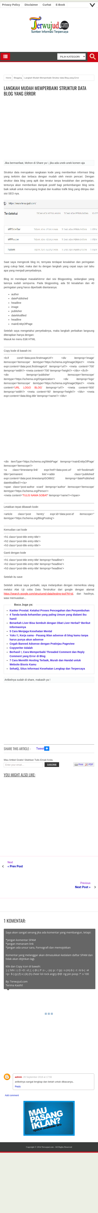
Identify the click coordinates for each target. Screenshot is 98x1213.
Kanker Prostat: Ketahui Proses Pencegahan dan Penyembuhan (50, 610)
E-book (60, 4)
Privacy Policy (11, 4)
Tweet (40, 748)
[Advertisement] (49, 129)
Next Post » (82, 866)
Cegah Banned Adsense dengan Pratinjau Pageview (42, 643)
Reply (18, 1065)
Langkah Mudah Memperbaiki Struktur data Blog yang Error (45, 90)
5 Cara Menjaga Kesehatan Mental (31, 631)
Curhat (47, 4)
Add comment (12, 1074)
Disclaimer (31, 4)
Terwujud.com (48, 1126)
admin (18, 1056)
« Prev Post (15, 866)
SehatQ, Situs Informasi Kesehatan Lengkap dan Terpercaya (47, 668)
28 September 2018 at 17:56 (37, 1056)
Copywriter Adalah (21, 647)
